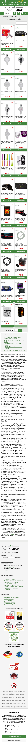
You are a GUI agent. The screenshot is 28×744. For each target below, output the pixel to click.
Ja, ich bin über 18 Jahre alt (14, 736)
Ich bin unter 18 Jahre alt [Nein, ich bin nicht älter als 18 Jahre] (14, 740)
